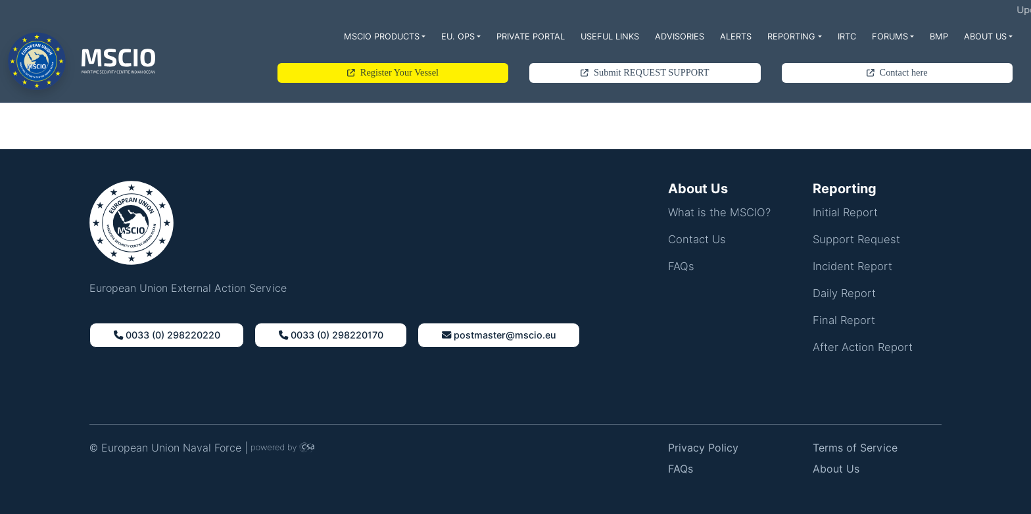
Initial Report (845, 212)
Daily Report (844, 293)
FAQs (681, 266)
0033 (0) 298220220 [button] (167, 334)
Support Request (856, 239)
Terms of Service (855, 448)
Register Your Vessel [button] (393, 72)
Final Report (844, 320)
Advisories (679, 36)
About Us (985, 36)
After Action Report (863, 347)
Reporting (791, 36)
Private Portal (530, 36)
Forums (890, 36)
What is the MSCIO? (719, 212)
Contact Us (697, 239)
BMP (939, 36)
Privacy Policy (703, 448)
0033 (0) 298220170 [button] (331, 334)
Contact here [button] (897, 72)
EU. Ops (458, 36)
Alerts (736, 36)
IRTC (847, 36)
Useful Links (610, 36)
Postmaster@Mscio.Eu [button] (499, 334)
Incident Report (852, 266)
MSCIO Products (382, 36)
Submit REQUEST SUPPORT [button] (645, 72)
